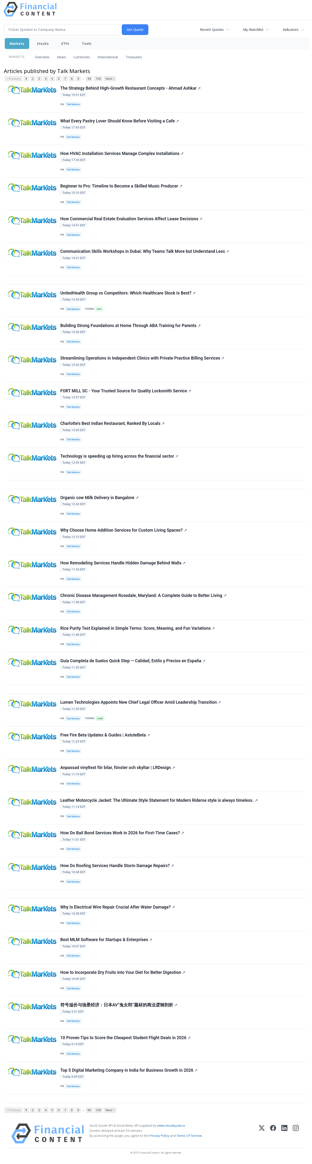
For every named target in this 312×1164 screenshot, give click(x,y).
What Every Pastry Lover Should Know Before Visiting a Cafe (119, 121)
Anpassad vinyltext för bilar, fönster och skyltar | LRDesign (117, 767)
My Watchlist (253, 29)
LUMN (100, 718)
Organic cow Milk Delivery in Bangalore (99, 497)
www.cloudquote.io (171, 1125)
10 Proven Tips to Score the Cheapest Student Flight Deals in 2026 (125, 1037)
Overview (42, 57)
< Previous (13, 79)
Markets (17, 43)
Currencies (82, 57)
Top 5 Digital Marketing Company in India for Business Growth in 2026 (128, 1070)
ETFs (65, 43)
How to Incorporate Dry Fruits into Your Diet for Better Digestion (122, 972)
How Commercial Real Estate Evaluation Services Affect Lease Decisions (131, 218)
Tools (86, 43)
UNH (99, 309)
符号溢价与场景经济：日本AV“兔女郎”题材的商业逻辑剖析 (118, 1005)
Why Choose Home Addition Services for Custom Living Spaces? (123, 530)
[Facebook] (273, 1133)
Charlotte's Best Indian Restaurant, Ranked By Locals (112, 423)
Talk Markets (73, 104)
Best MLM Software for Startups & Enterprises (106, 939)
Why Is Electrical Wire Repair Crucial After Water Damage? (117, 907)
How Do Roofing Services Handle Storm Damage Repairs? (117, 865)
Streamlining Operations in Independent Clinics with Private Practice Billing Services (142, 358)
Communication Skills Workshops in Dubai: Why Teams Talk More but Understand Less (144, 251)
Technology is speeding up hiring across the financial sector (119, 456)
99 (89, 79)
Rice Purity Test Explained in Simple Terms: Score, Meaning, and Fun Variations (137, 628)
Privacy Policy (159, 1135)
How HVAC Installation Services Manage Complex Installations (121, 153)
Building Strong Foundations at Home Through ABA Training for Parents (130, 325)
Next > (110, 79)
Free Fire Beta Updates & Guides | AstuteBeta (105, 735)
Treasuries (134, 57)
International (108, 57)
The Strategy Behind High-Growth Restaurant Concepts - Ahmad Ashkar (130, 88)
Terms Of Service (189, 1135)
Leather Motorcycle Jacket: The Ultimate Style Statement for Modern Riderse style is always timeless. (159, 800)
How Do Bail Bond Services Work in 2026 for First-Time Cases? (122, 832)
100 (98, 79)
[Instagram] (296, 1133)
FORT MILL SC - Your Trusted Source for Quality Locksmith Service (125, 390)
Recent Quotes (212, 29)
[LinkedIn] (284, 1133)
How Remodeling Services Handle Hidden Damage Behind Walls (122, 563)
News (61, 57)
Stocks (43, 43)
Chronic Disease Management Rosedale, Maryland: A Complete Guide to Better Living (143, 595)
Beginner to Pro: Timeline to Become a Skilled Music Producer (121, 186)
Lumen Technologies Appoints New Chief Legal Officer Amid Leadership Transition (140, 702)
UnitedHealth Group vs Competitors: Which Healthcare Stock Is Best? (128, 293)
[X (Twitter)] (262, 1133)
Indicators (290, 29)
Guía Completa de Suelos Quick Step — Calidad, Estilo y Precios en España (132, 660)
